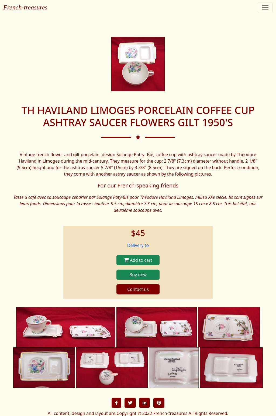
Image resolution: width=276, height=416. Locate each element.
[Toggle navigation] (265, 7)
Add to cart (138, 260)
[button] (116, 403)
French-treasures (25, 7)
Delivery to (138, 245)
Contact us (138, 289)
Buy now (138, 275)
